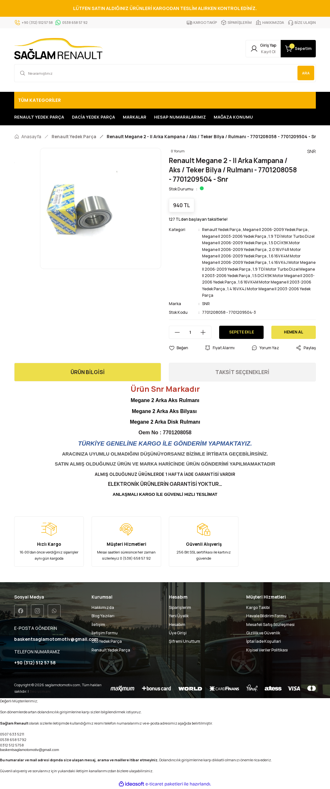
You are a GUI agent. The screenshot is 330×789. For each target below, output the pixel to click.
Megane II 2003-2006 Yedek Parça (234, 236)
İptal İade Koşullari (263, 641)
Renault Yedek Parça (221, 229)
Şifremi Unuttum (184, 641)
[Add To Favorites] (178, 348)
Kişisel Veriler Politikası (267, 650)
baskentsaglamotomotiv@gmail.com (29, 750)
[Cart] (294, 48)
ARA (305, 73)
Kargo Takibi (258, 607)
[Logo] (58, 48)
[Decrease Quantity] (174, 332)
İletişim (98, 624)
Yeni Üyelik (179, 616)
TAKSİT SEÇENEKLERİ (242, 372)
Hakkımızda (103, 607)
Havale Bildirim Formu (266, 616)
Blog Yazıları (103, 616)
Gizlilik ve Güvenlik (263, 633)
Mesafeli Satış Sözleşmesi (270, 624)
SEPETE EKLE (241, 332)
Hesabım (177, 624)
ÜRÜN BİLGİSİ (88, 372)
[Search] (165, 73)
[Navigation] (165, 100)
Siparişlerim (180, 607)
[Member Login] (252, 48)
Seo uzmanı (40, 691)
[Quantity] (190, 332)
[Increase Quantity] (205, 332)
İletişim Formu (105, 633)
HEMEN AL (294, 332)
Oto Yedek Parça (107, 641)
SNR (206, 303)
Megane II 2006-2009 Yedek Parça (275, 229)
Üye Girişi (178, 633)
